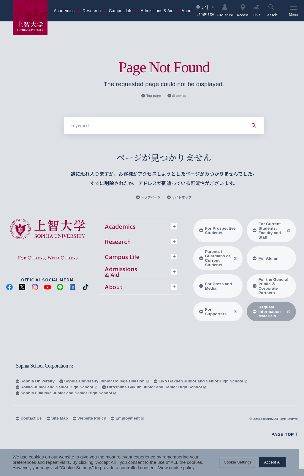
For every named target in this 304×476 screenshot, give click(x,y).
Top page (151, 95)
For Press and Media (215, 286)
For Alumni (266, 258)
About (190, 10)
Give (257, 10)
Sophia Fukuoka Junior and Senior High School (66, 393)
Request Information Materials (271, 311)
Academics (67, 10)
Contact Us (29, 418)
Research (94, 10)
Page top (284, 434)
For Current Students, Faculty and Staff (271, 230)
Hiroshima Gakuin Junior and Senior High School (154, 387)
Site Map (57, 418)
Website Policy (89, 418)
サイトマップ (179, 197)
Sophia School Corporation (44, 366)
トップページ (148, 197)
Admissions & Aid (160, 10)
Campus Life (123, 10)
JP (204, 7)
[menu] (293, 10)
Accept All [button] (278, 462)
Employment (127, 418)
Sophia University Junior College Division (104, 381)
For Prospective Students (217, 230)
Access (242, 10)
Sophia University (35, 381)
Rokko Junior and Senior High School (56, 387)
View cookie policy (176, 467)
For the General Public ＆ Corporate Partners (271, 286)
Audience (224, 10)
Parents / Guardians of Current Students (218, 258)
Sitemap (176, 95)
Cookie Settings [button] (242, 462)
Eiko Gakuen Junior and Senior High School (201, 381)
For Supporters (218, 311)
